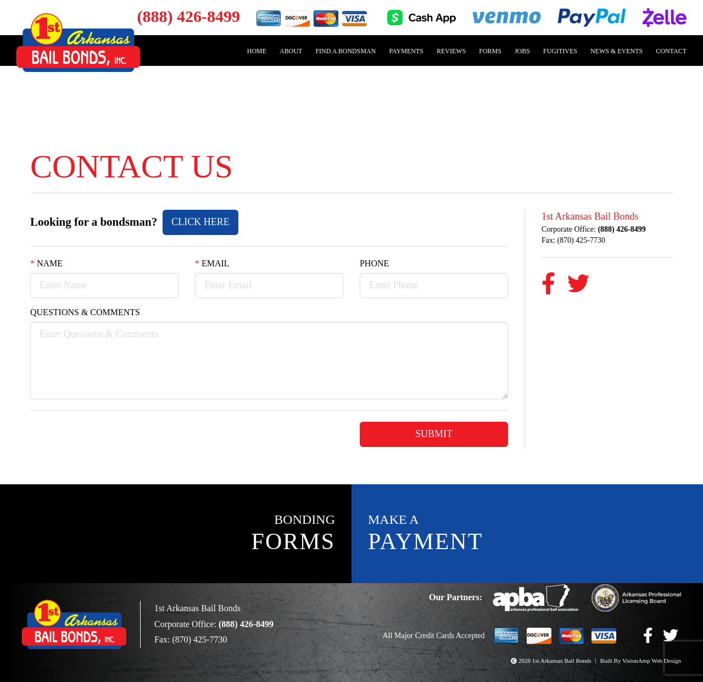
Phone (376, 264)
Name (47, 264)
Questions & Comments (89, 313)
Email (212, 264)
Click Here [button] (218, 222)
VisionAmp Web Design (650, 661)
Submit (434, 435)
